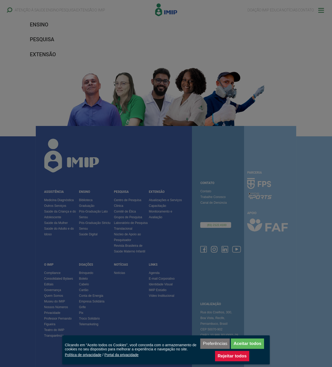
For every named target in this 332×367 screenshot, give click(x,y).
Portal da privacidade (122, 355)
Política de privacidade (83, 355)
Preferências (215, 343)
